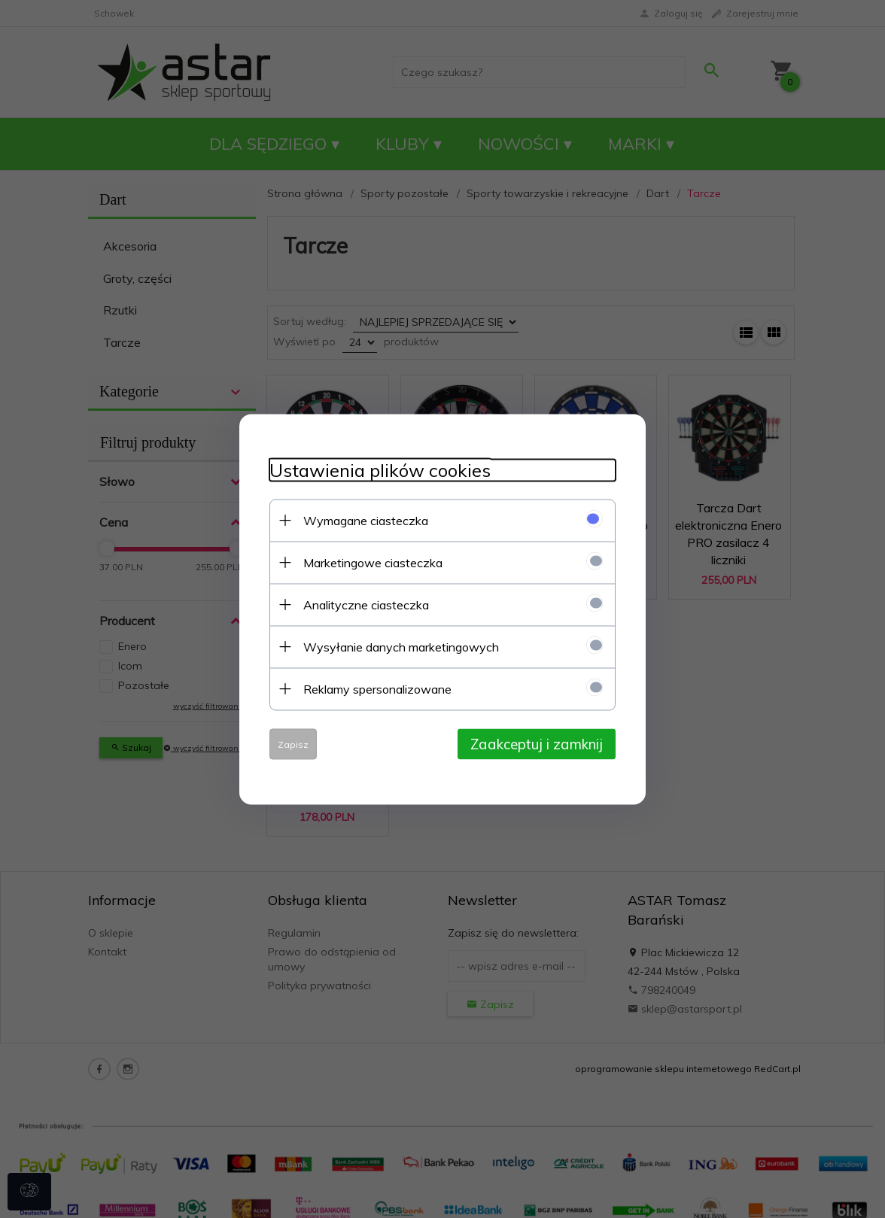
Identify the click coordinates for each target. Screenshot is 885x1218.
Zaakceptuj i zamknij (536, 743)
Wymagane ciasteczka (365, 519)
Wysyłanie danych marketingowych (401, 646)
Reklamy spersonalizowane (377, 688)
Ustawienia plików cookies (380, 470)
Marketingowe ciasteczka (372, 562)
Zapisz (293, 743)
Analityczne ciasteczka (366, 604)
